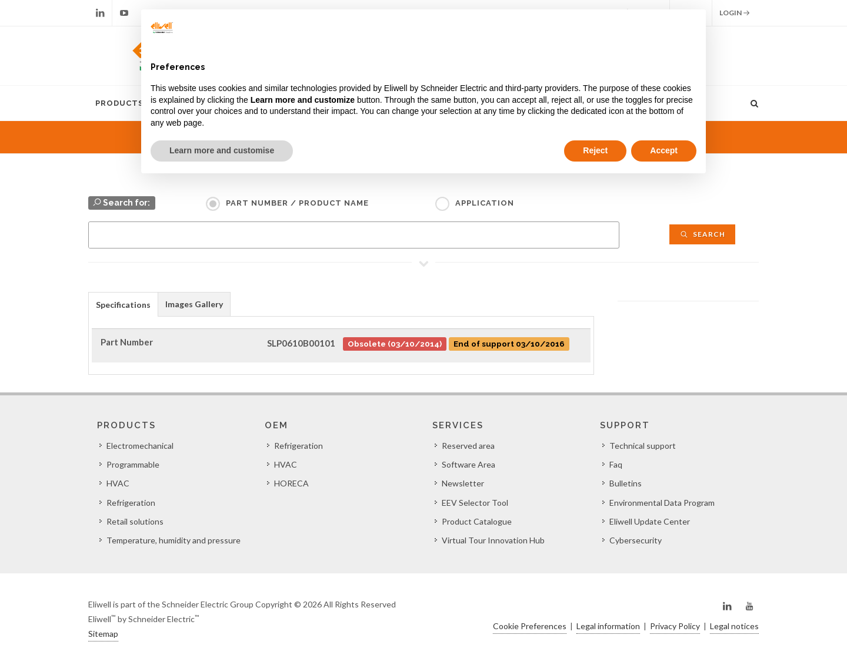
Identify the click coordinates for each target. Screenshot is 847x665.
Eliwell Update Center (649, 521)
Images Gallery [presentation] (194, 304)
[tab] (123, 304)
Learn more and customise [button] (221, 150)
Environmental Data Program (662, 503)
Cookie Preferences (529, 626)
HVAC (117, 483)
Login (734, 13)
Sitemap (103, 634)
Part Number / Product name (297, 203)
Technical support (642, 446)
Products (119, 103)
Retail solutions (135, 521)
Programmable (132, 464)
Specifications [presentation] (123, 305)
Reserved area (468, 446)
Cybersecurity (635, 540)
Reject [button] (595, 150)
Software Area (468, 464)
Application (484, 203)
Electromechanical (140, 446)
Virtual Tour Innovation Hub (493, 540)
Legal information (608, 626)
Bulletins (625, 483)
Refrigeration (130, 503)
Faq (615, 464)
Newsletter (463, 483)
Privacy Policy (675, 626)
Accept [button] (664, 150)
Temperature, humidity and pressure (173, 540)
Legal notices (734, 626)
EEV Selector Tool (475, 503)
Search (702, 234)
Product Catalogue (477, 521)
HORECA (291, 483)
